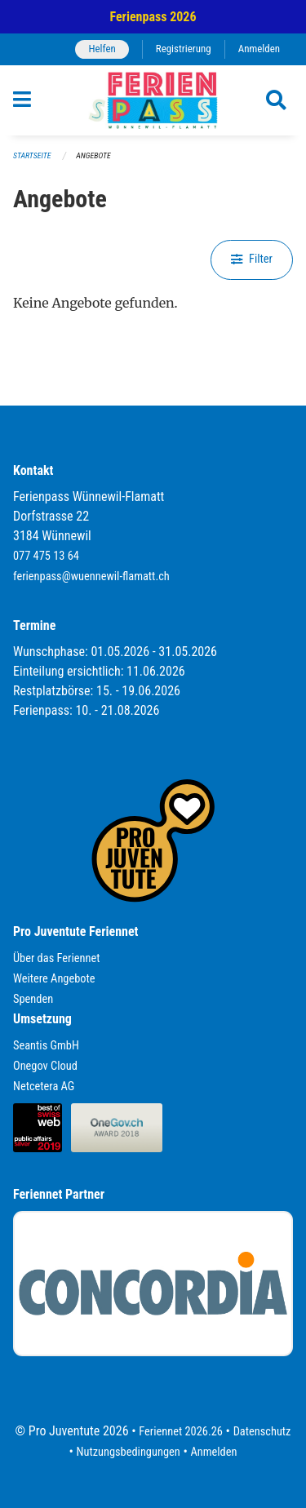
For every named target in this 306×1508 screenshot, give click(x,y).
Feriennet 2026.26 (181, 1432)
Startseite (32, 155)
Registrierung (183, 48)
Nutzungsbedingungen (128, 1452)
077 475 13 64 (46, 556)
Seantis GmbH (46, 1046)
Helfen (101, 48)
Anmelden (259, 48)
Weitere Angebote (54, 979)
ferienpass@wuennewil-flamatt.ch (91, 576)
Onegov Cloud (45, 1066)
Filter (252, 259)
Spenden (33, 999)
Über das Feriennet (56, 958)
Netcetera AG (43, 1086)
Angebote (93, 155)
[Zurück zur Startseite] (153, 100)
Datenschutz (262, 1432)
